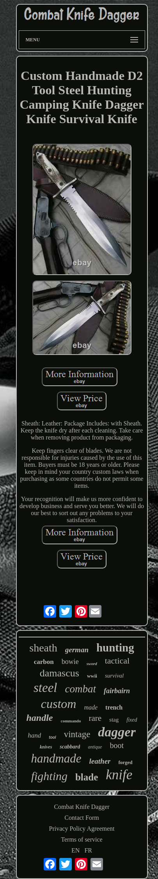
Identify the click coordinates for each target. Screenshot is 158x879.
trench (113, 707)
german (77, 650)
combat (80, 689)
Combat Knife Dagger (81, 806)
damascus (59, 673)
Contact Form (81, 817)
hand (34, 735)
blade (86, 777)
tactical (117, 660)
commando (71, 720)
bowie (70, 661)
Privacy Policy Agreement (82, 828)
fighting (49, 776)
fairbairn (117, 691)
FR (88, 850)
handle (40, 718)
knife (119, 774)
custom (58, 704)
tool (52, 737)
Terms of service (81, 839)
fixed (131, 720)
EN (75, 850)
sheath (43, 648)
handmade (56, 758)
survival (114, 675)
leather (100, 761)
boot (117, 745)
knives (46, 747)
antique (95, 747)
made (91, 707)
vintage (77, 734)
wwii (92, 676)
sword (92, 663)
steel (45, 688)
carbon (44, 661)
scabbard (70, 747)
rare (95, 718)
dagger (116, 732)
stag (114, 720)
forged (125, 762)
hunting (115, 647)
